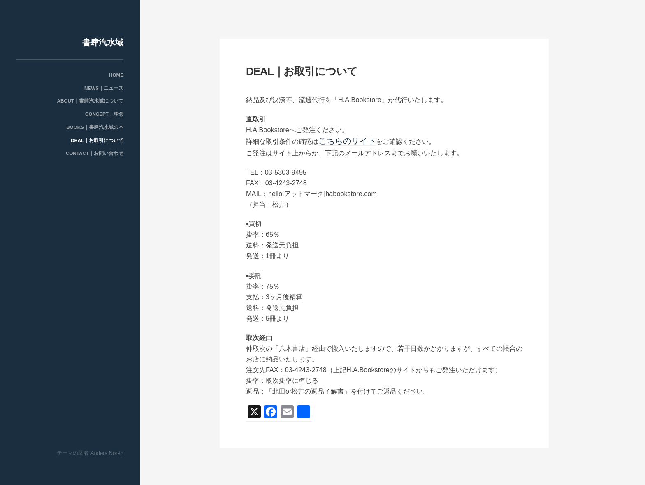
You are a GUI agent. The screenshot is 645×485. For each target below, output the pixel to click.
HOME (116, 74)
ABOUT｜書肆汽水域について (90, 100)
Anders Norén (106, 453)
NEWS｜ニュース (103, 87)
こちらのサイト (341, 140)
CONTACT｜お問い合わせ (94, 153)
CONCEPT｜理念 (104, 114)
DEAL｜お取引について (97, 140)
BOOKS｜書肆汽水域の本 (94, 126)
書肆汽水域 (102, 42)
